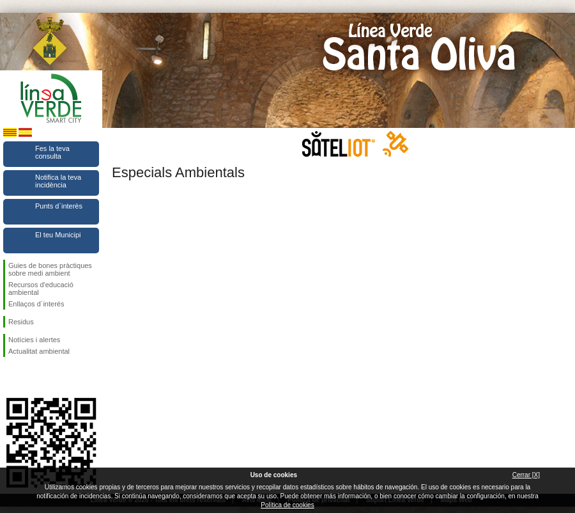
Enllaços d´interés (36, 304)
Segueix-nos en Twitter (32, 377)
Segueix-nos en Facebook (11, 377)
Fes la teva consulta (52, 152)
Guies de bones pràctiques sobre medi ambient (50, 269)
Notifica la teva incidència (58, 181)
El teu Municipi (58, 235)
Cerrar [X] (526, 474)
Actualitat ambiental (39, 351)
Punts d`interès (58, 206)
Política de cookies (287, 505)
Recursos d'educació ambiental (40, 288)
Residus (21, 322)
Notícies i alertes (34, 339)
